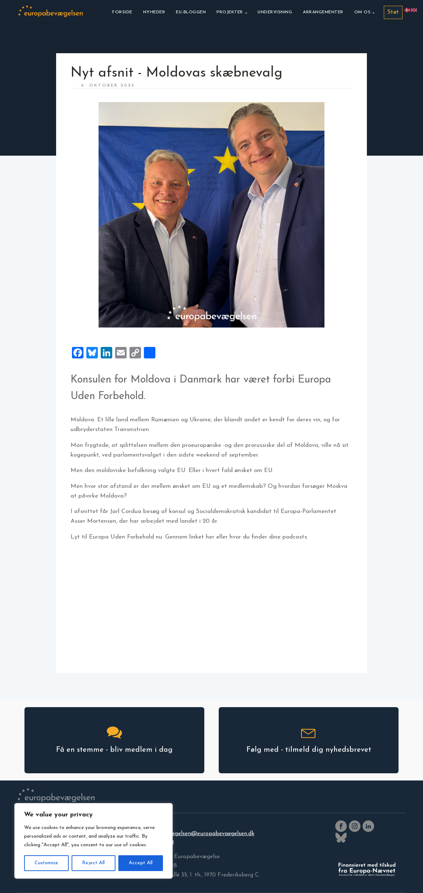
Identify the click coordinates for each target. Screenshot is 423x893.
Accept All (141, 863)
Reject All (93, 863)
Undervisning (275, 12)
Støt (393, 12)
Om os (362, 12)
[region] (93, 841)
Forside (122, 12)
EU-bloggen (191, 12)
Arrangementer (323, 12)
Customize (46, 863)
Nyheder (154, 12)
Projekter (230, 12)
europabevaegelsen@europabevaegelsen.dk (197, 834)
